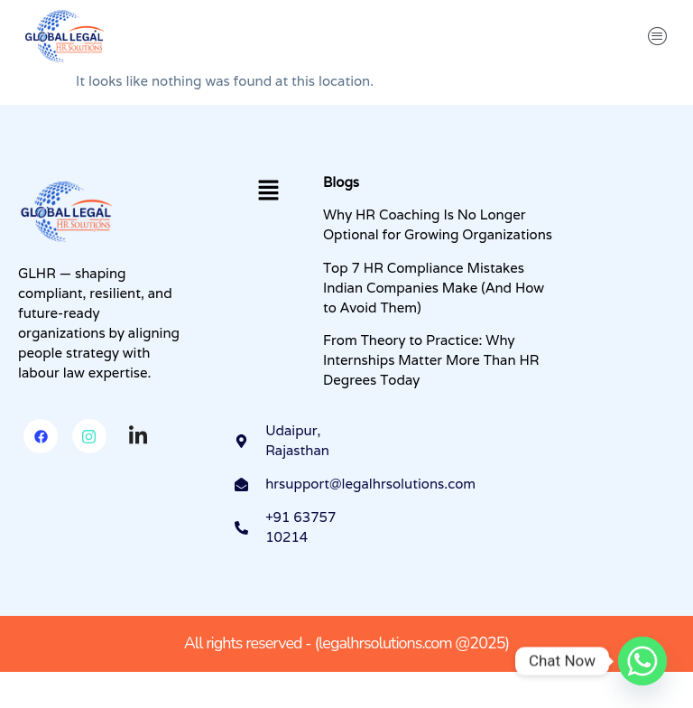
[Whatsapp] (642, 661)
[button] (658, 35)
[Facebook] (41, 436)
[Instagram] (89, 436)
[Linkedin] (138, 437)
